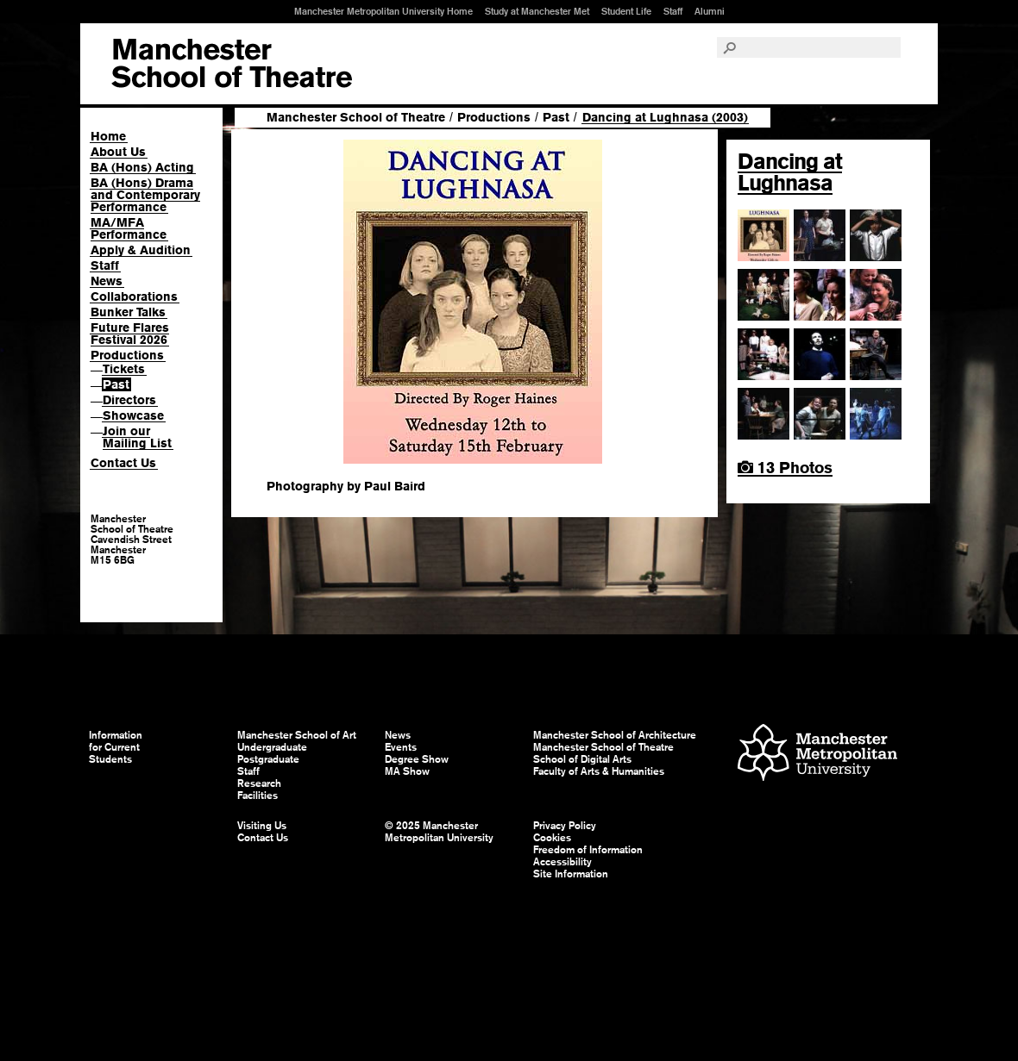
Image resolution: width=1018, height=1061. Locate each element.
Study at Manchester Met (537, 11)
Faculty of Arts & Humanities (598, 771)
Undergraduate (272, 747)
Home (108, 136)
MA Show (407, 771)
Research (259, 783)
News (107, 281)
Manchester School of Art (232, 63)
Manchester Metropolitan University (817, 754)
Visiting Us (261, 826)
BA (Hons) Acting (142, 167)
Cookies (552, 838)
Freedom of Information (588, 850)
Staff (672, 11)
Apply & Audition (141, 250)
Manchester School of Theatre (356, 117)
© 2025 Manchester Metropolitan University (439, 832)
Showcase (133, 415)
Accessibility (562, 862)
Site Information (570, 874)
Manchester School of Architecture (614, 735)
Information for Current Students (115, 747)
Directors (129, 400)
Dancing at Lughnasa (790, 172)
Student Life (626, 11)
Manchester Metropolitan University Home (383, 11)
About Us (118, 152)
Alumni (709, 11)
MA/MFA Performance (129, 228)
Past (116, 384)
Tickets (124, 369)
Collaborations (134, 296)
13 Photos (785, 468)
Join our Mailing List (137, 437)
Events (401, 747)
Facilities (257, 796)
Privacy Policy (564, 826)
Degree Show (417, 759)
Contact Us (123, 463)
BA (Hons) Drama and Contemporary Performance (145, 195)
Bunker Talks (128, 312)
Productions (127, 355)
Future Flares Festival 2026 (130, 333)
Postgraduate (268, 759)
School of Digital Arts (582, 759)
